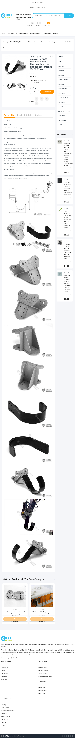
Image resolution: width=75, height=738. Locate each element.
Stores (3, 725)
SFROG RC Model (63, 98)
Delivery (3, 705)
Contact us (4, 719)
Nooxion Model (62, 89)
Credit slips (4, 673)
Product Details (24, 115)
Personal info (5, 668)
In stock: (32, 83)
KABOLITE (61, 111)
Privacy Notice (43, 670)
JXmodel (61, 71)
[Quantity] (34, 92)
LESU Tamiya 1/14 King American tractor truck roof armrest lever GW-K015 (42, 614)
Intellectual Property (45, 676)
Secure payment (6, 716)
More (55, 33)
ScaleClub (61, 66)
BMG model (61, 93)
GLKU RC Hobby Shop (23, 14)
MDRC (60, 125)
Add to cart (47, 92)
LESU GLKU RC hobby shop (23, 18)
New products (42, 690)
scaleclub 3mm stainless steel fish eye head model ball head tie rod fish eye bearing (67, 283)
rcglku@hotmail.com (13, 658)
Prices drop (42, 688)
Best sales (41, 693)
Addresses (4, 676)
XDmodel (61, 75)
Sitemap (3, 722)
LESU (59, 62)
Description (9, 115)
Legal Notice (5, 708)
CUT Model (61, 102)
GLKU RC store (7, 736)
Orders (3, 670)
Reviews (38, 115)
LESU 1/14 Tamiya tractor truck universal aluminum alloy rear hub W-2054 (15, 614)
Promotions (61, 116)
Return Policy (42, 668)
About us (4, 713)
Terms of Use (42, 673)
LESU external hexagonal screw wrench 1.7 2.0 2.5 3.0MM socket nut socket (67, 219)
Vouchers (4, 679)
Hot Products (62, 120)
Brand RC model (63, 80)
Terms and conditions (8, 710)
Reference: (33, 80)
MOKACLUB (61, 107)
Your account (6, 661)
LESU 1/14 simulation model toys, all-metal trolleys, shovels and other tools (68, 188)
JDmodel (61, 84)
